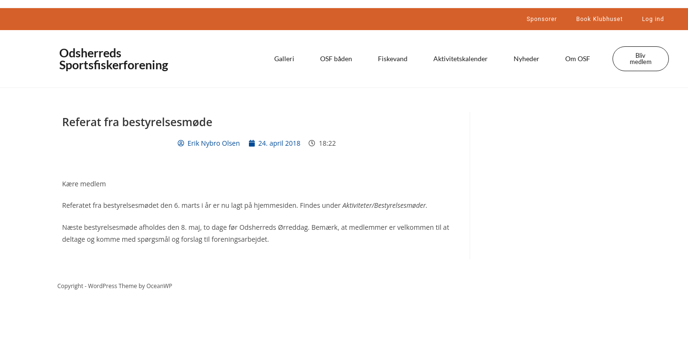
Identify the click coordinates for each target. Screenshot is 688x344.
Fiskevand (393, 58)
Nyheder (526, 58)
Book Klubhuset (599, 19)
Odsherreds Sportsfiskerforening (113, 58)
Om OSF (577, 58)
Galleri (284, 58)
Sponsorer (542, 19)
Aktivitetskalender (460, 58)
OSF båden (336, 58)
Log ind (653, 19)
